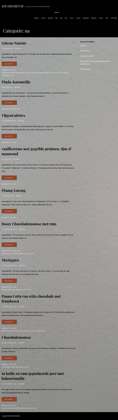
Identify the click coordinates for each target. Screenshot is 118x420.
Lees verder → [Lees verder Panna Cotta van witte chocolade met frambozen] (9, 322)
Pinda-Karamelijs (16, 81)
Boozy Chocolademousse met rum (29, 223)
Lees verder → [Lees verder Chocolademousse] (9, 358)
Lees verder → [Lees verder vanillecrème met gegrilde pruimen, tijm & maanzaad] (9, 178)
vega (71, 18)
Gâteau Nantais (14, 43)
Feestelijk (39, 73)
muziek (114, 18)
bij (61, 18)
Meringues (10, 260)
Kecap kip (83, 46)
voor (43, 18)
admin (19, 48)
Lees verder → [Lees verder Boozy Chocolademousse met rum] (9, 245)
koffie (17, 408)
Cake (23, 73)
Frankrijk (45, 73)
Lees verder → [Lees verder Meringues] (9, 281)
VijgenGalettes (13, 115)
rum (56, 73)
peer (28, 408)
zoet (101, 18)
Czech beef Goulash (86, 56)
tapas (78, 18)
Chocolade (19, 253)
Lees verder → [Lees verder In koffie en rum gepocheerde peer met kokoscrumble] (9, 399)
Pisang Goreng (14, 190)
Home (36, 18)
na (56, 18)
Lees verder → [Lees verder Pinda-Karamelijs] (9, 103)
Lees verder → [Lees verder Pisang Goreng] (9, 211)
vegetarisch (6, 75)
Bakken (18, 73)
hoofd (50, 18)
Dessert (28, 73)
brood (93, 18)
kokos (22, 408)
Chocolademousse (16, 337)
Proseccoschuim (85, 69)
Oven (53, 73)
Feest (33, 73)
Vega (28, 253)
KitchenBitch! (13, 6)
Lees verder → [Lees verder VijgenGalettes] (9, 136)
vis (66, 18)
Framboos (33, 331)
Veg (60, 73)
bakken (86, 18)
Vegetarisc (65, 73)
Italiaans (40, 331)
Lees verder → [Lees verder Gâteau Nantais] (9, 64)
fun (107, 18)
